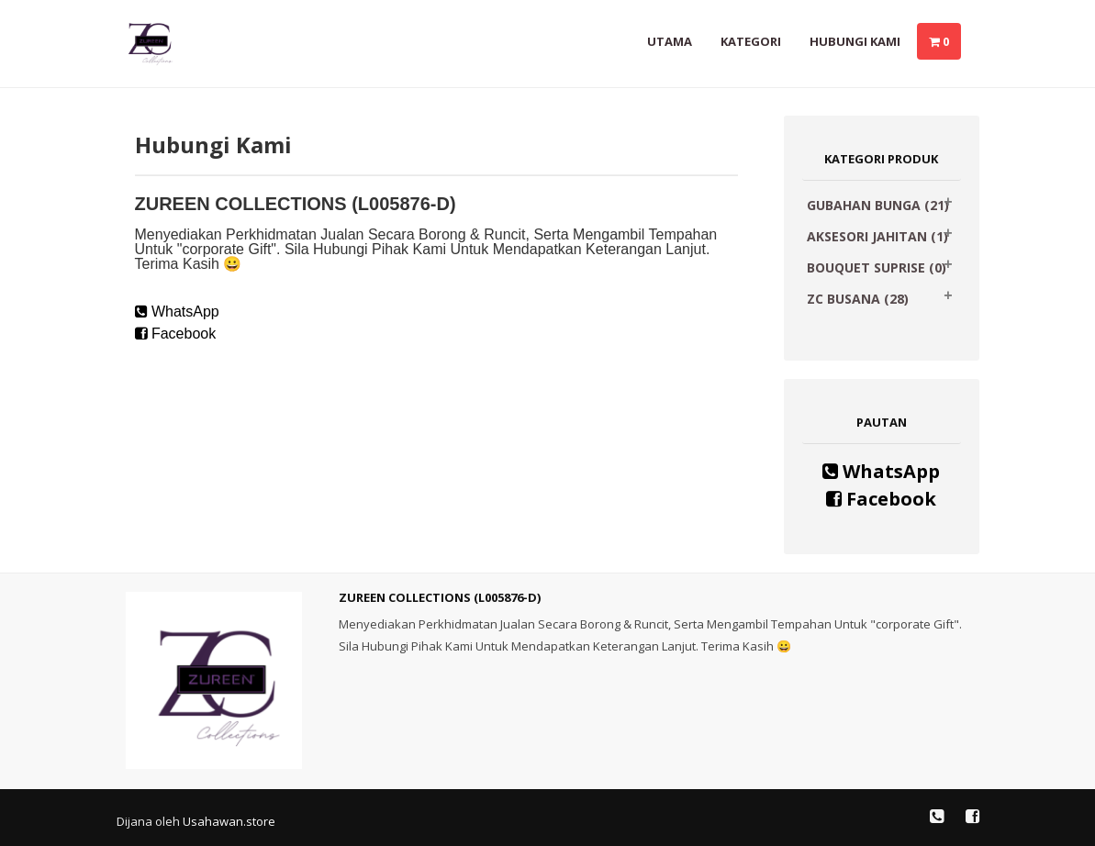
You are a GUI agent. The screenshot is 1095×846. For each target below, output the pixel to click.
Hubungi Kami (855, 41)
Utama (669, 41)
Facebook (176, 333)
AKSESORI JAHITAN (877, 236)
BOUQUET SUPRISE (876, 267)
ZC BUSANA (858, 298)
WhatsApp (177, 311)
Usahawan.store (229, 821)
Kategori (751, 41)
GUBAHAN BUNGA (878, 205)
